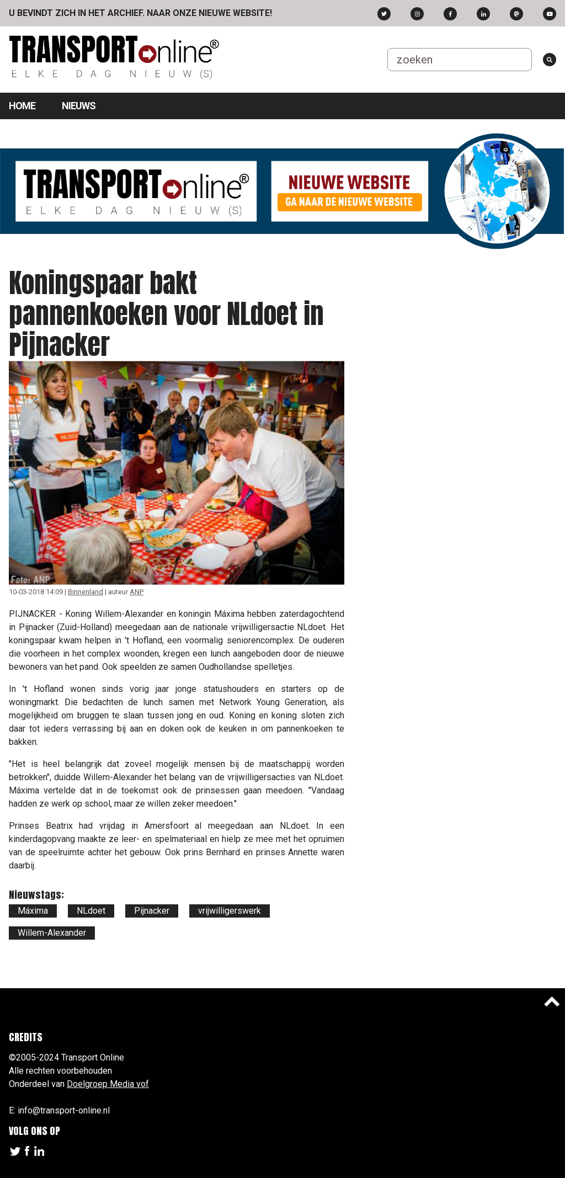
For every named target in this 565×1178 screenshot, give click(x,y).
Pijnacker (151, 910)
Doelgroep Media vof (108, 1084)
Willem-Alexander (52, 933)
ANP (136, 592)
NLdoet (91, 910)
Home (22, 105)
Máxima (33, 910)
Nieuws (78, 105)
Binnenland (85, 592)
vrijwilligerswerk (229, 910)
